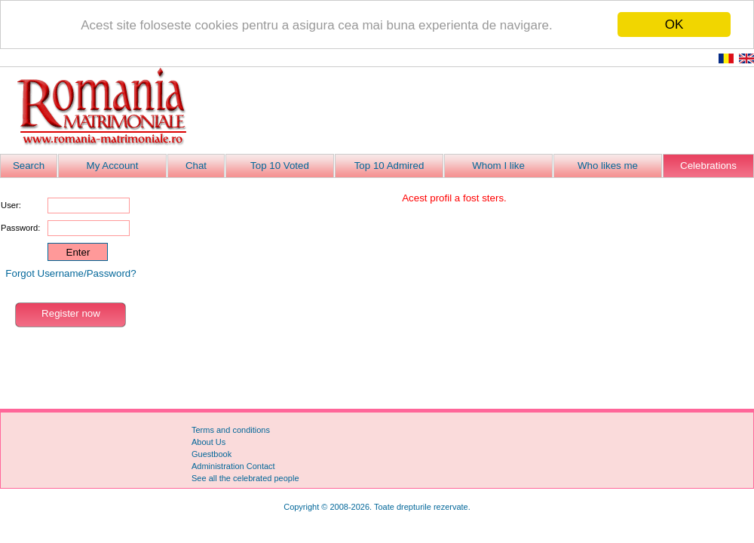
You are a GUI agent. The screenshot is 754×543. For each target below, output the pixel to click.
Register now (70, 313)
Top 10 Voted (279, 165)
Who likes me (608, 165)
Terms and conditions (231, 429)
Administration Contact (233, 466)
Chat (196, 165)
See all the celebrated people (245, 478)
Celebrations (708, 165)
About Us (208, 441)
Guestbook (211, 454)
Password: (20, 227)
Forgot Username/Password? (70, 273)
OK (674, 24)
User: (11, 205)
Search (28, 165)
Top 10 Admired (389, 165)
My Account (113, 165)
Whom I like (498, 165)
